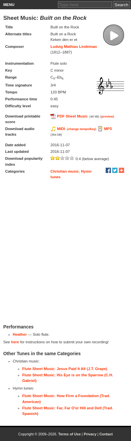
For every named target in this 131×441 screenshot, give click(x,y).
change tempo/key (81, 129)
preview (107, 116)
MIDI (61, 129)
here (15, 342)
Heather (20, 334)
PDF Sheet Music (72, 116)
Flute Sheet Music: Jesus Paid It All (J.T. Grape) (64, 369)
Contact (106, 434)
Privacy (90, 434)
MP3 (108, 129)
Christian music (64, 171)
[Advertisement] (65, 252)
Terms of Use (69, 434)
